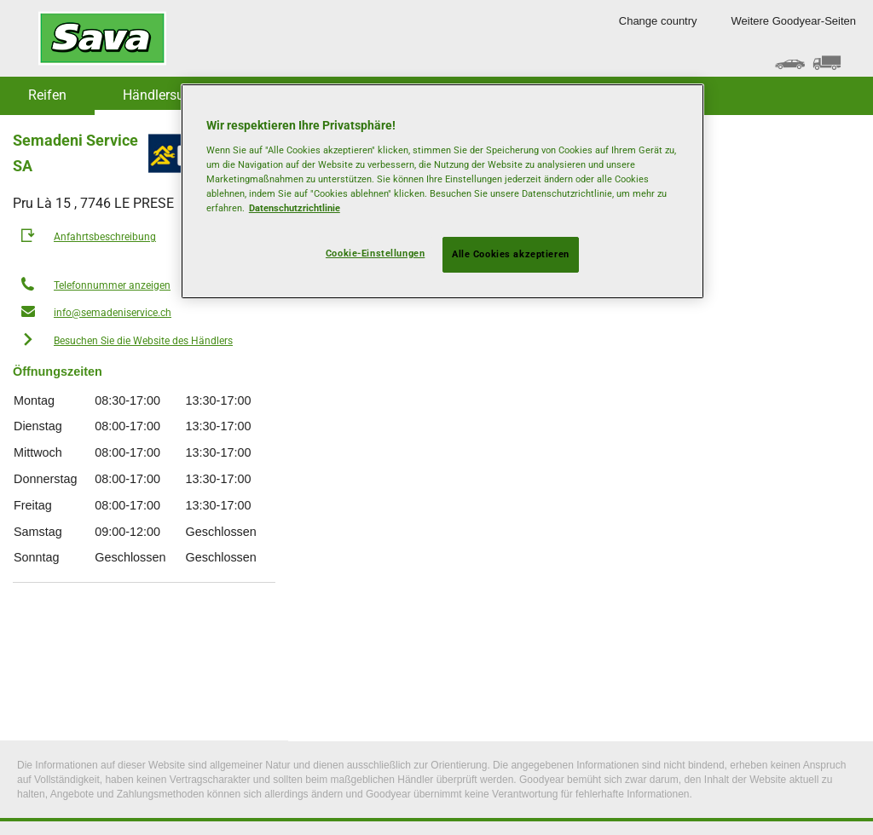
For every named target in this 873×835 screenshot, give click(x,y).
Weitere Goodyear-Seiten (793, 20)
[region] (442, 191)
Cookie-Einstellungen (375, 253)
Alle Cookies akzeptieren (510, 254)
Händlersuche (164, 95)
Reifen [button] (47, 95)
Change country (658, 20)
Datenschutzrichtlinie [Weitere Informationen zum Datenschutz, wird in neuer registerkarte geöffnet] (294, 208)
